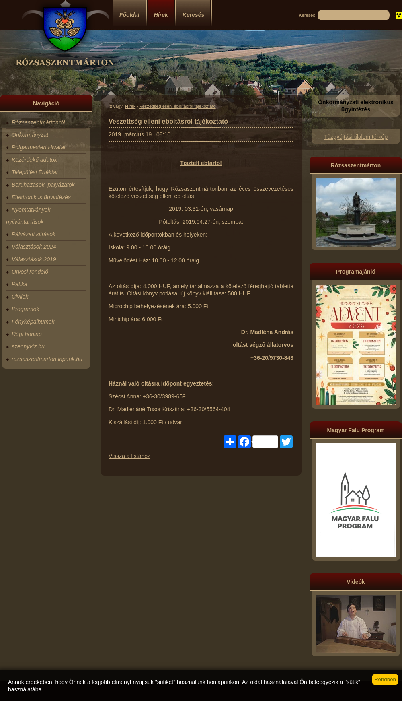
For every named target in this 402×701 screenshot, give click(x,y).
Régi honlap (27, 334)
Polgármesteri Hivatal (38, 147)
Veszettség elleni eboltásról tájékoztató (177, 106)
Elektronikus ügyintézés (41, 197)
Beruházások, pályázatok (43, 184)
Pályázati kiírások (33, 234)
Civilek (20, 296)
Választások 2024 (34, 246)
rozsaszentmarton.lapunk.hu (47, 359)
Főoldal (129, 15)
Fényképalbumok (33, 321)
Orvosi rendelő (30, 271)
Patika (19, 284)
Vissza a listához (129, 456)
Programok (25, 309)
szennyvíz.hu (28, 346)
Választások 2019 (34, 259)
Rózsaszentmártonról (38, 122)
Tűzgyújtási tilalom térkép (356, 137)
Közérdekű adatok (34, 160)
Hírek (161, 15)
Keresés (194, 15)
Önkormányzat (30, 135)
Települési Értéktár (35, 172)
